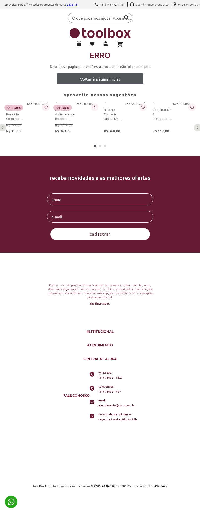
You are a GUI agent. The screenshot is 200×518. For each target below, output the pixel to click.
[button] (95, 146)
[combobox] (100, 19)
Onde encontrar (187, 4)
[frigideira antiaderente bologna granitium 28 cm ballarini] (76, 119)
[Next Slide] (47, 102)
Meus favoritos (93, 44)
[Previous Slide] (56, 102)
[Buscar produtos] (126, 17)
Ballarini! (72, 4)
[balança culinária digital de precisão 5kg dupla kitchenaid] (124, 119)
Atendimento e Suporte (149, 4)
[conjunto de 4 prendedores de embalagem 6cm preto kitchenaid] (173, 119)
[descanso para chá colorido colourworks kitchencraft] (27, 119)
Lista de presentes (80, 43)
